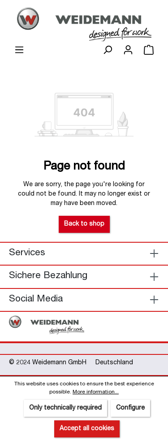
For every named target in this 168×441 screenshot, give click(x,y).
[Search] (107, 50)
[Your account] (128, 50)
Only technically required (65, 408)
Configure (130, 408)
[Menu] (19, 50)
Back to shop (84, 224)
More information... (96, 392)
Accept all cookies (87, 429)
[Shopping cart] (148, 50)
